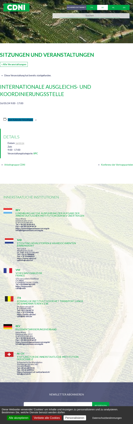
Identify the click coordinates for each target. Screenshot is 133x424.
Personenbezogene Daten (109, 400)
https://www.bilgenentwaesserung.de (32, 236)
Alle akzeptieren (18, 417)
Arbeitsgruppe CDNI (14, 164)
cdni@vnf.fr (21, 267)
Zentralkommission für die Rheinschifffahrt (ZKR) (37, 400)
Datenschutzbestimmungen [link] (107, 418)
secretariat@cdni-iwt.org (84, 382)
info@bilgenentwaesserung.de (29, 237)
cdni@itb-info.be (89, 269)
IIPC (35, 153)
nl (113, 7)
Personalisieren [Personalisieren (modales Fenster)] (74, 417)
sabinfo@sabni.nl (90, 233)
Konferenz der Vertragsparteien (117, 164)
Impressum (81, 400)
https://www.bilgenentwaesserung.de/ (33, 296)
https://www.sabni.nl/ (91, 231)
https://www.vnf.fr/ (24, 265)
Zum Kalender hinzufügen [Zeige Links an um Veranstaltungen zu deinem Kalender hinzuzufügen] (20, 119)
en (124, 7)
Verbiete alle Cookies (47, 417)
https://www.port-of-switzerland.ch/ (98, 301)
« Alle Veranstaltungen (13, 64)
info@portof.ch (89, 303)
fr (92, 7)
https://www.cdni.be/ (91, 267)
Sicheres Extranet (75, 7)
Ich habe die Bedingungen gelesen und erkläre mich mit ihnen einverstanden (68, 341)
